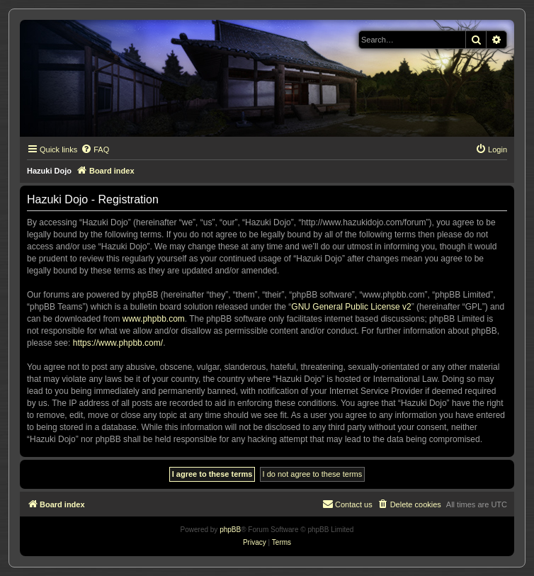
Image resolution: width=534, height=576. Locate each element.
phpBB (230, 529)
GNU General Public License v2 (351, 307)
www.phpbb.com (154, 319)
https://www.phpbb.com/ (118, 343)
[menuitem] (95, 149)
